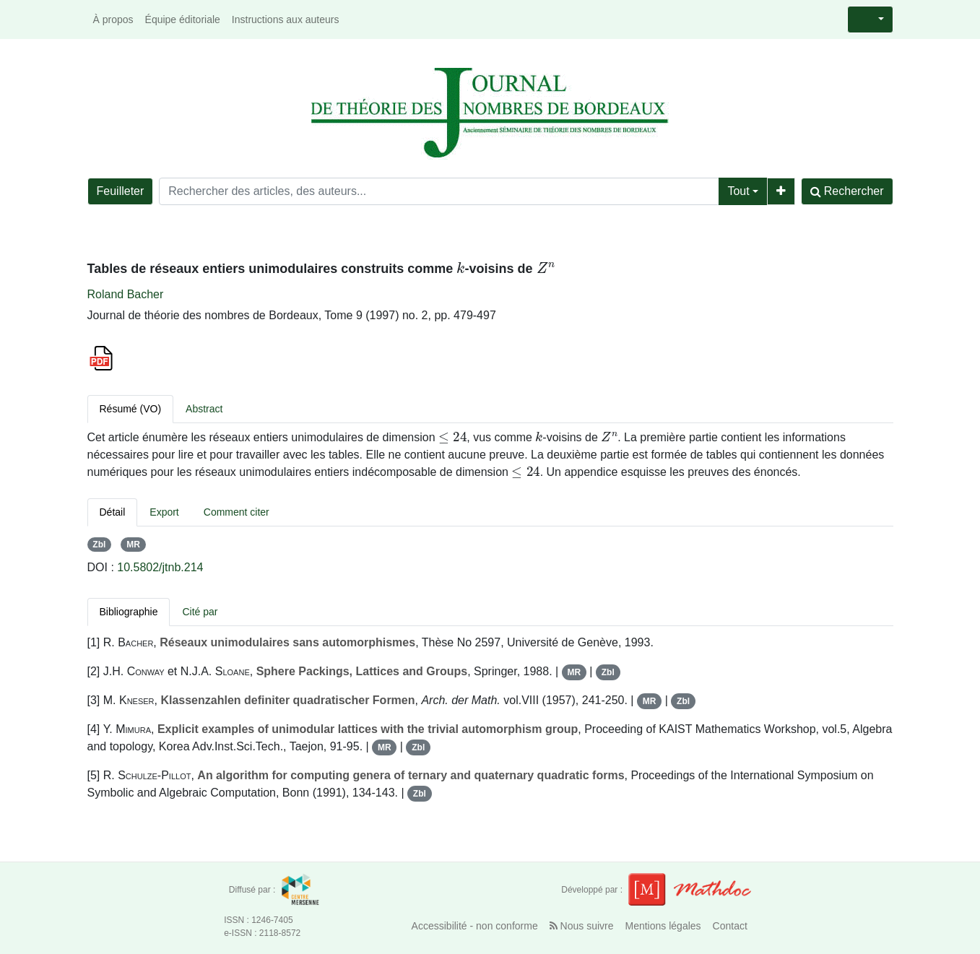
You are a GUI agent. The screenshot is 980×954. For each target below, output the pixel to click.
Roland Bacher (125, 294)
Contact (730, 926)
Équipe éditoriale (182, 19)
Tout (738, 191)
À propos (113, 19)
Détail (113, 512)
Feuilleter (120, 191)
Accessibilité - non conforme (475, 926)
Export (163, 512)
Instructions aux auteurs (285, 19)
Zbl (98, 544)
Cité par (199, 611)
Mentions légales (663, 926)
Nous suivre (582, 926)
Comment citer (236, 512)
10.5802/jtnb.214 (160, 567)
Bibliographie (129, 611)
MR (133, 544)
